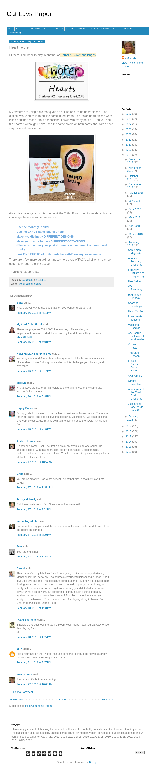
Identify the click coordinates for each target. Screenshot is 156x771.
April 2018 (135, 225)
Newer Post (17, 699)
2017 (129, 426)
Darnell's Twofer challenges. (78, 55)
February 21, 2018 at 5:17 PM (34, 662)
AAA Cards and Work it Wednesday (136, 336)
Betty (20, 302)
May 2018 (134, 217)
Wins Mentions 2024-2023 (53, 29)
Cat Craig (130, 57)
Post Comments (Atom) (39, 705)
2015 (129, 436)
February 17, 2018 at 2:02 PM (34, 509)
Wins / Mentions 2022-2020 (76, 29)
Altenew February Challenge (135, 261)
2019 (129, 149)
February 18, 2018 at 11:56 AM (34, 556)
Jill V (20, 648)
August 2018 (136, 192)
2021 (129, 139)
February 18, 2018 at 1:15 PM (34, 637)
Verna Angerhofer (28, 521)
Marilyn (21, 382)
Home (10, 29)
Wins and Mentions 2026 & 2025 (28, 29)
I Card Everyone (27, 619)
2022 (129, 134)
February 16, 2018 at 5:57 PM (34, 371)
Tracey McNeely (26, 499)
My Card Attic (24, 336)
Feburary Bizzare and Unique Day (136, 272)
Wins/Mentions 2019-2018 (99, 29)
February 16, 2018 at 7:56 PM (34, 429)
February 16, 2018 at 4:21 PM (34, 312)
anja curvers (24, 674)
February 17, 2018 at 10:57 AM (34, 462)
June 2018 (135, 209)
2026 (129, 114)
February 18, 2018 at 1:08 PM (34, 608)
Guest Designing (15, 33)
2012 (129, 451)
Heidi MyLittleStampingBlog (34, 353)
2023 (129, 129)
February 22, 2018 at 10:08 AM (34, 684)
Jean (19, 546)
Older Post (107, 699)
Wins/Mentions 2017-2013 (122, 29)
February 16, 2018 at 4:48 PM (34, 342)
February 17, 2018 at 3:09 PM (34, 534)
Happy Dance (25, 408)
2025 (129, 119)
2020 (129, 144)
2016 (129, 431)
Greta (20, 473)
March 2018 (136, 234)
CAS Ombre (135, 375)
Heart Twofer (135, 311)
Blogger (93, 762)
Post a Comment (23, 692)
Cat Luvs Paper (29, 13)
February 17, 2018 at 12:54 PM (35, 487)
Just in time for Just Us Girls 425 (135, 407)
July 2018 (134, 201)
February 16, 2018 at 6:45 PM (34, 396)
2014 (129, 441)
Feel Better (134, 281)
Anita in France (26, 441)
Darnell (21, 568)
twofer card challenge (30, 283)
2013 (129, 446)
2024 (129, 124)
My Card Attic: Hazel (29, 324)
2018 (129, 155)
